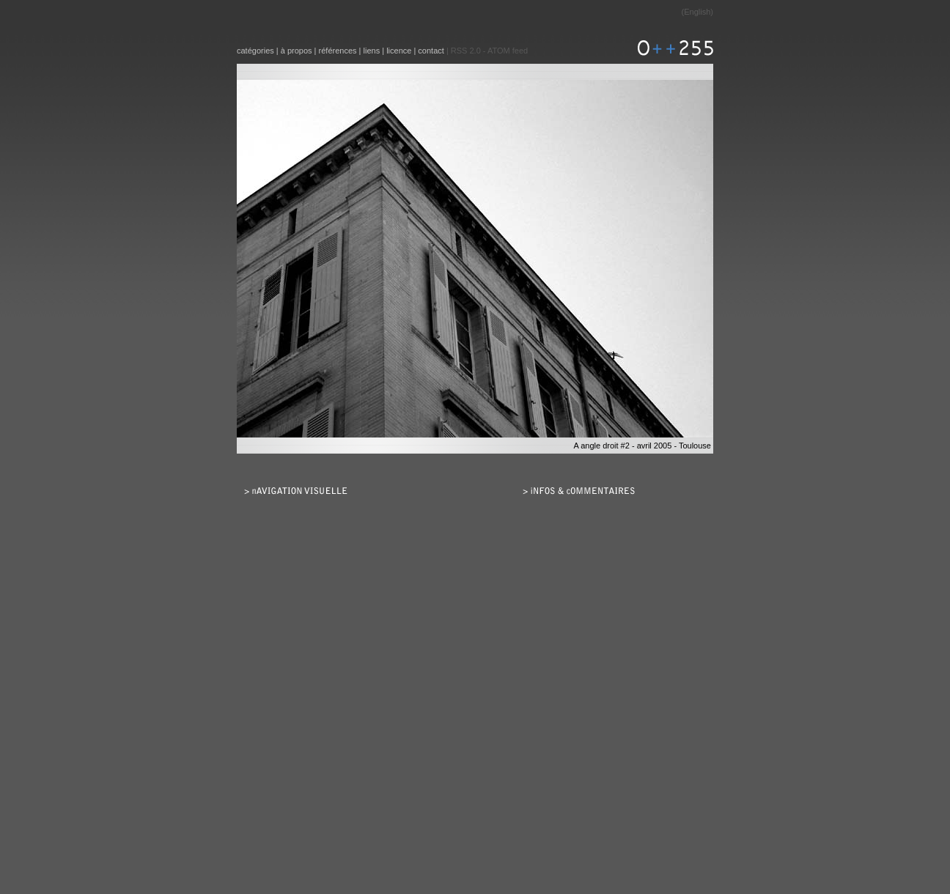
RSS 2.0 (466, 50)
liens (372, 50)
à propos (296, 50)
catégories (255, 50)
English (697, 11)
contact (430, 50)
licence (398, 50)
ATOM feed (507, 50)
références (338, 50)
